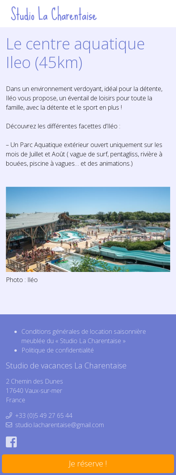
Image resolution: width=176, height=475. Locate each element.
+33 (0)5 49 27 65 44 (43, 415)
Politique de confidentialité (57, 350)
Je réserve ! (88, 463)
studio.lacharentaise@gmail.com (59, 425)
